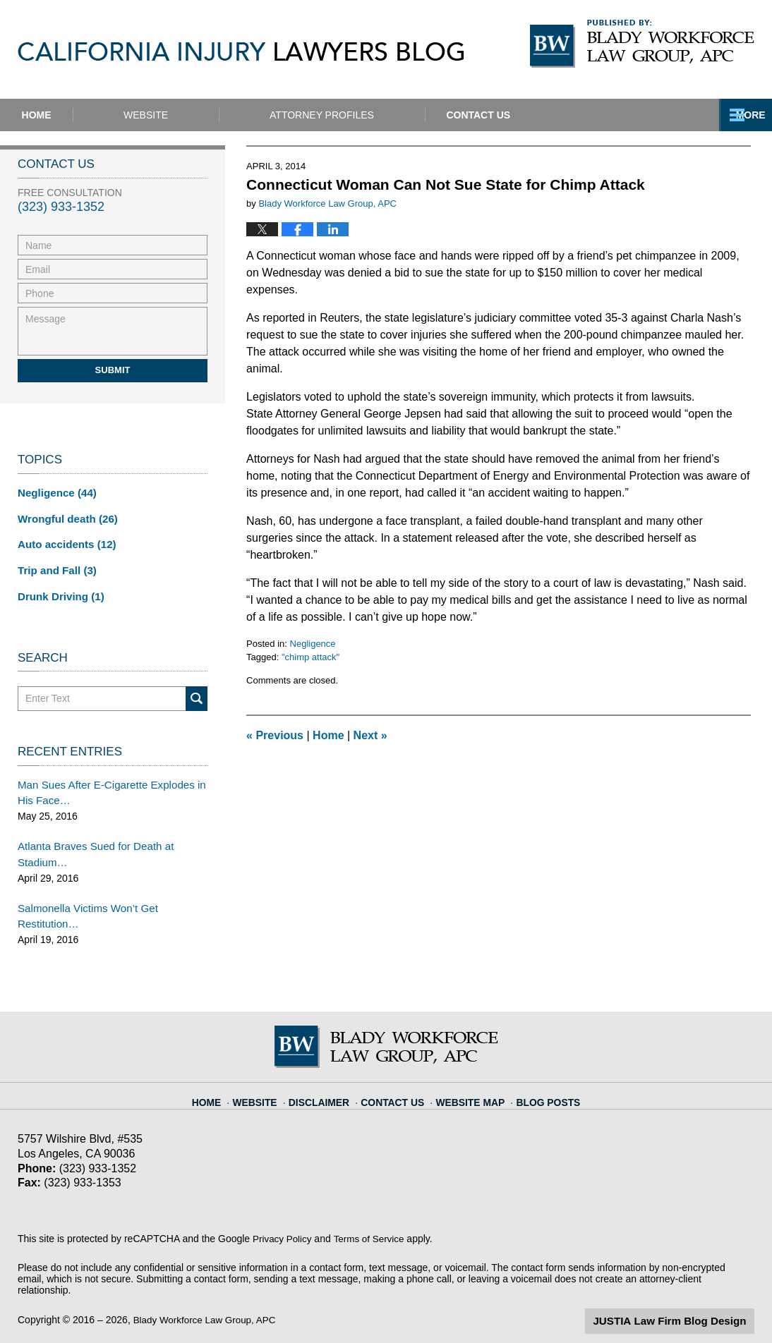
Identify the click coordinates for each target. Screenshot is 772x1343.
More (741, 115)
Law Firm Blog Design (687, 1293)
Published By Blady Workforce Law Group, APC (642, 44)
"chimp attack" (310, 657)
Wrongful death (64, 517)
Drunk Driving (58, 591)
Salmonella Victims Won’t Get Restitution (107, 896)
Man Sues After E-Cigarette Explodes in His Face (105, 785)
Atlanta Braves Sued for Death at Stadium (90, 845)
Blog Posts (539, 1068)
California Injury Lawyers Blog (241, 51)
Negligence (313, 643)
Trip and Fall (54, 566)
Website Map (468, 1068)
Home (65, 115)
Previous (274, 735)
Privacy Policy (283, 1210)
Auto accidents (63, 541)
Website (204, 115)
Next (370, 735)
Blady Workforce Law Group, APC (207, 1291)
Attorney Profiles (380, 115)
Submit (113, 370)
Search (196, 692)
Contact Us (566, 115)
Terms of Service (372, 1210)
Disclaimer (328, 1068)
